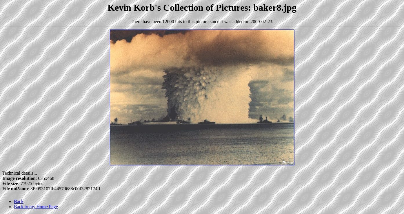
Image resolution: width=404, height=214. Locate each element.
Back (18, 201)
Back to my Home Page (36, 206)
